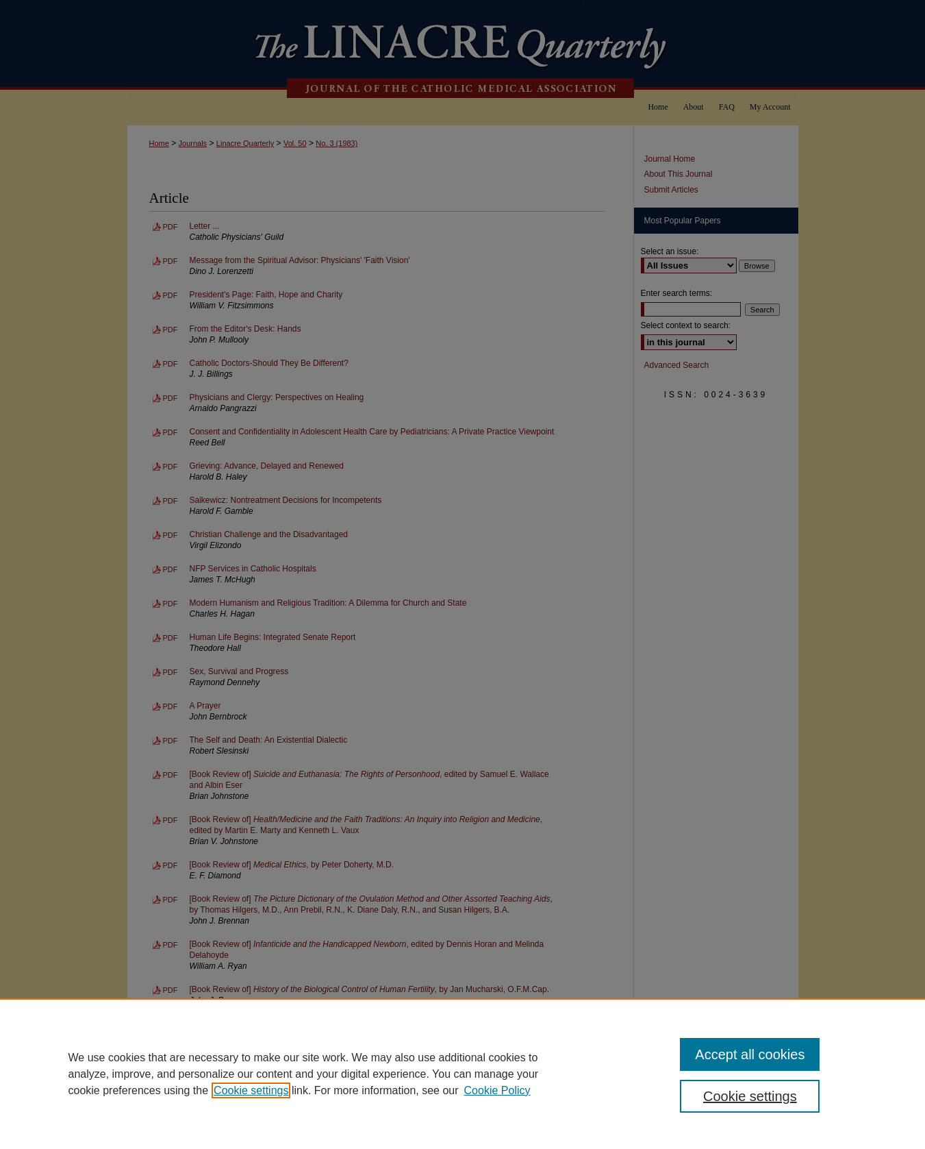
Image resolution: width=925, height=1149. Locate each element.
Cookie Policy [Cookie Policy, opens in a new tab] (497, 1090)
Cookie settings (251, 1090)
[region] (462, 1073)
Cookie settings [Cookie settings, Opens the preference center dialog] (750, 1096)
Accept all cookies (749, 1054)
